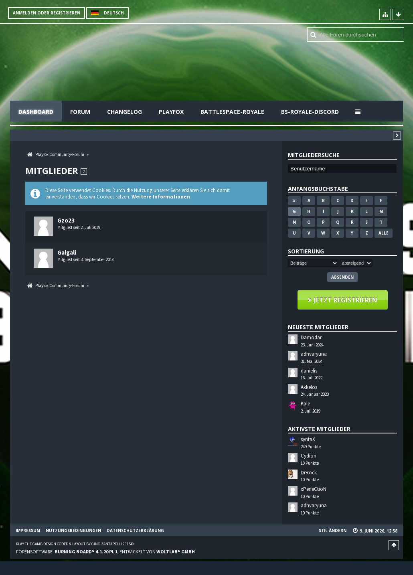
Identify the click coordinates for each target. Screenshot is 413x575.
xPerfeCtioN (313, 489)
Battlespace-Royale (232, 111)
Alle (384, 233)
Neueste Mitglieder (318, 327)
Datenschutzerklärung (135, 530)
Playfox (171, 111)
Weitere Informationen (161, 196)
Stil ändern (332, 530)
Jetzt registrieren (345, 300)
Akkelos (309, 387)
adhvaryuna (314, 353)
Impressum (28, 530)
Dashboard (35, 111)
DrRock (309, 472)
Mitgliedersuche (314, 155)
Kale (305, 403)
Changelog (124, 111)
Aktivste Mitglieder (319, 429)
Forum (80, 111)
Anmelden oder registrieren (46, 13)
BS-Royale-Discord (310, 111)
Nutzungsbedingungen (73, 530)
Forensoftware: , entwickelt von (105, 552)
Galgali (66, 252)
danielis (309, 370)
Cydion (308, 455)
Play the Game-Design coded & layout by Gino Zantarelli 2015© (75, 544)
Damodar (311, 337)
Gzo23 (66, 220)
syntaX (308, 439)
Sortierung (306, 251)
